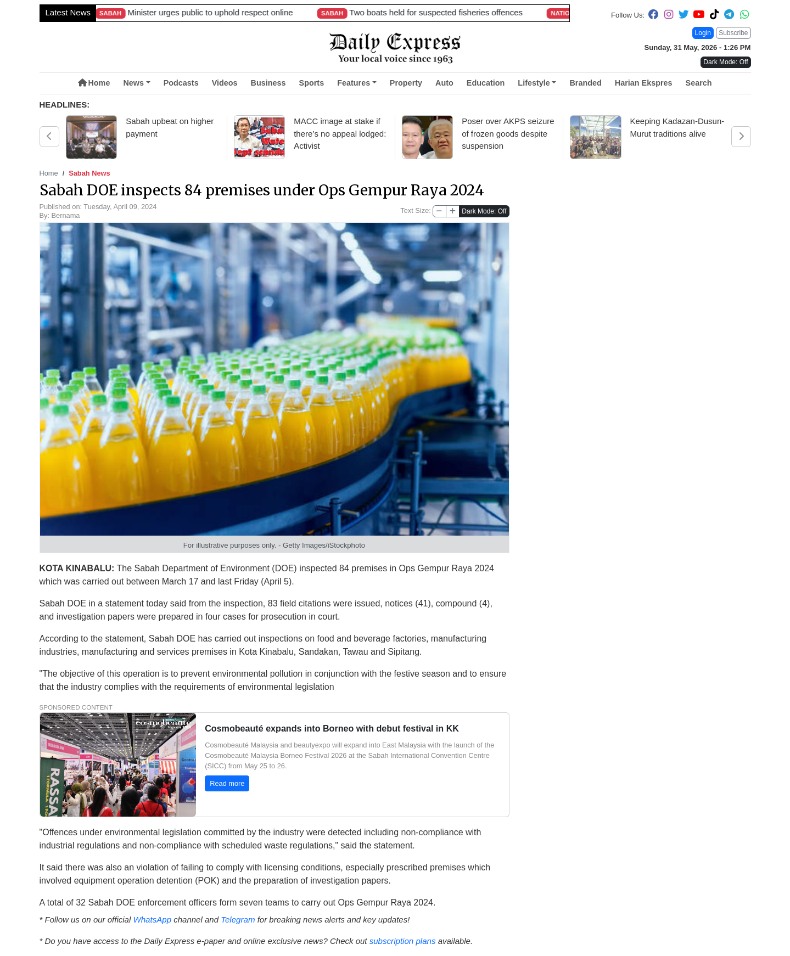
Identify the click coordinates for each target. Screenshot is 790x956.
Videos (225, 82)
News (133, 82)
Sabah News (89, 173)
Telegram (238, 919)
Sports (311, 82)
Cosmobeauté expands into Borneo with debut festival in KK (331, 728)
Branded (585, 82)
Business (268, 82)
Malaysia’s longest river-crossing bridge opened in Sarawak (492, 12)
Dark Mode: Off (484, 211)
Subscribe (733, 33)
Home (94, 82)
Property (406, 82)
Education (486, 82)
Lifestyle (534, 82)
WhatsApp (152, 919)
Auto (444, 82)
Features (353, 82)
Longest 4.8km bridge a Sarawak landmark (240, 12)
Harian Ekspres (644, 82)
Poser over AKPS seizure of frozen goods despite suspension (508, 133)
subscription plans (402, 941)
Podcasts (181, 82)
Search (699, 82)
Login (703, 33)
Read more (227, 783)
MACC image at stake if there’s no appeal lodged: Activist (340, 133)
